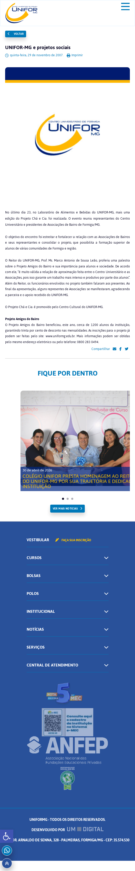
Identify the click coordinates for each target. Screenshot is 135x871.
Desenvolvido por (68, 830)
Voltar (16, 34)
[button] (6, 836)
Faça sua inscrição (73, 540)
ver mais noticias (65, 508)
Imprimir (75, 55)
